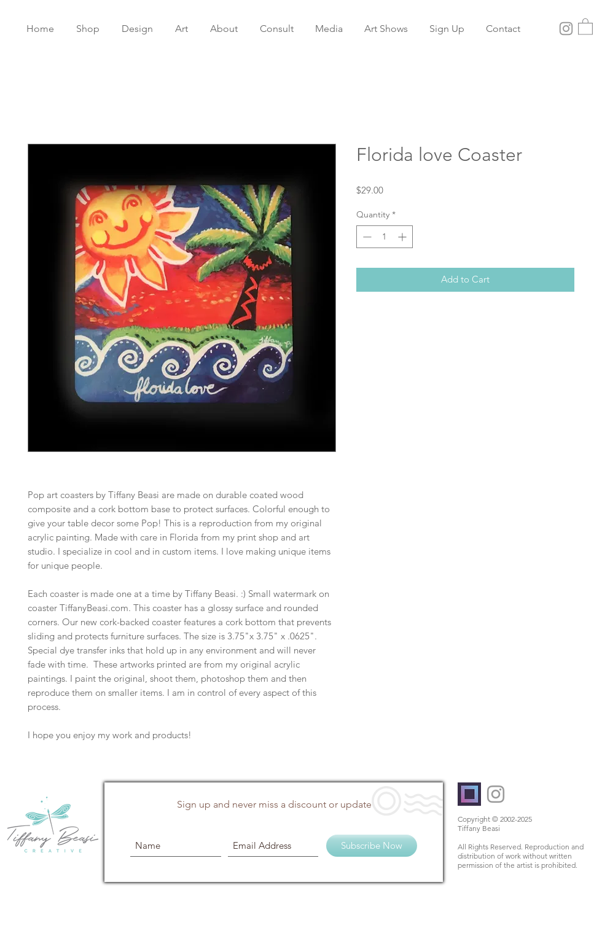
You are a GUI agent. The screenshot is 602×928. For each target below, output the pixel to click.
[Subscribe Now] (371, 846)
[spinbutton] (384, 237)
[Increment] (403, 237)
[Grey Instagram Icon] (566, 28)
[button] (585, 26)
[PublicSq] (469, 794)
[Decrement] (365, 237)
